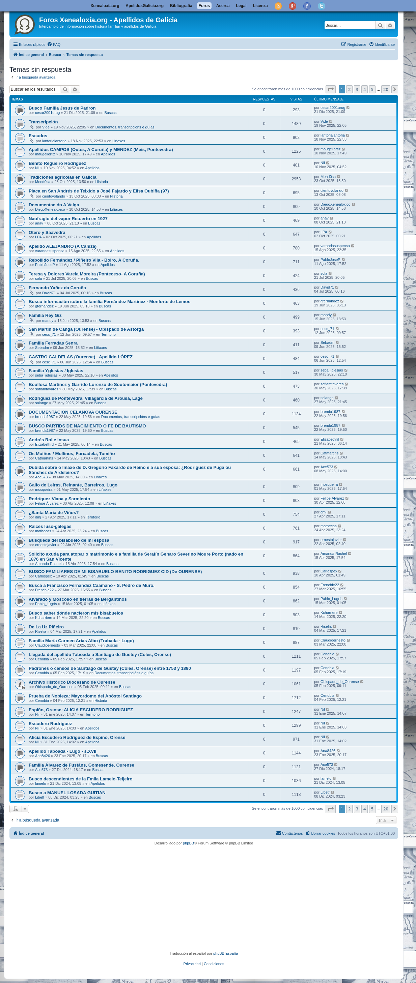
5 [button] (372, 89)
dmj (38, 517)
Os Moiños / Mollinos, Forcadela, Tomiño (72, 453)
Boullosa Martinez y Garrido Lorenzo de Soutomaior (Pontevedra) (98, 384)
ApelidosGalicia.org (145, 5)
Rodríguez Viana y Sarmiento (59, 498)
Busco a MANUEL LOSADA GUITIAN (67, 792)
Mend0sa (42, 182)
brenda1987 (45, 417)
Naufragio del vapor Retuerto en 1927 (68, 218)
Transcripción (43, 121)
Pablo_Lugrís (46, 604)
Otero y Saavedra (47, 232)
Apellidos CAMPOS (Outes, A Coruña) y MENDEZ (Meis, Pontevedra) (101, 149)
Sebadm (42, 348)
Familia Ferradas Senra (53, 343)
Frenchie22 (44, 590)
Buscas (110, 113)
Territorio (108, 334)
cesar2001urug (47, 113)
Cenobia (42, 659)
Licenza (260, 5)
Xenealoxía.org (104, 5)
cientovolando (53, 196)
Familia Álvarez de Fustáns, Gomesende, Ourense (81, 765)
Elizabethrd (44, 444)
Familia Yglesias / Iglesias (56, 370)
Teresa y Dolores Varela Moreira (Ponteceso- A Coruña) (87, 273)
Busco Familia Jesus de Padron (62, 108)
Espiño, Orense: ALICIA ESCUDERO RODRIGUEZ (81, 709)
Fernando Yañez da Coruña (57, 287)
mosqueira (43, 489)
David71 (49, 293)
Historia (101, 182)
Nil (37, 168)
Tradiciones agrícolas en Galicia (62, 177)
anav (39, 223)
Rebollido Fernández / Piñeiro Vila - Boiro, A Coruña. (84, 260)
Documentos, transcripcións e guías (125, 127)
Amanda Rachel (48, 564)
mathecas (43, 531)
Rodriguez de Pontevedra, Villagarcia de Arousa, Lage (86, 398)
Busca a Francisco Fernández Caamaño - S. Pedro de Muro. (92, 585)
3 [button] (357, 89)
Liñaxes (118, 141)
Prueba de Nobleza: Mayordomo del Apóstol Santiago (85, 695)
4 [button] (364, 89)
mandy (47, 321)
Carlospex (43, 576)
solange (41, 403)
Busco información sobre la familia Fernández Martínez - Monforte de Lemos (109, 301)
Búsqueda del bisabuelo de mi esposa (69, 540)
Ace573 (41, 477)
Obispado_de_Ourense (54, 687)
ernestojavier (45, 545)
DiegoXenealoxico (50, 209)
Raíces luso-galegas (50, 526)
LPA (38, 237)
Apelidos (108, 154)
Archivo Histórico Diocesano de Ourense (72, 682)
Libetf (39, 797)
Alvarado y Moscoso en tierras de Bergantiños (78, 599)
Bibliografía (181, 5)
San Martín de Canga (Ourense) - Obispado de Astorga (86, 329)
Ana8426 (42, 756)
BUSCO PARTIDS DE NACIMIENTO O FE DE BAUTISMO (87, 425)
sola (38, 278)
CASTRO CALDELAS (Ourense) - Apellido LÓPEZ (81, 356)
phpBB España (225, 953)
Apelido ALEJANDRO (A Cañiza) (62, 246)
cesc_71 (49, 334)
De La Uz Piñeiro (46, 626)
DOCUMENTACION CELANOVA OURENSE (73, 412)
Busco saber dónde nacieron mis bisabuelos (76, 613)
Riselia (40, 631)
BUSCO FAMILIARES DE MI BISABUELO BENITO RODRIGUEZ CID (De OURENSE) (115, 571)
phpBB (188, 843)
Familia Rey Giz (45, 315)
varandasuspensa (49, 251)
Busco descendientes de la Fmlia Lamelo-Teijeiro (81, 778)
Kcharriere (43, 618)
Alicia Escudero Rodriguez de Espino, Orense (77, 737)
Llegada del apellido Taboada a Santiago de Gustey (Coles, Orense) (100, 654)
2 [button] (349, 89)
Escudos (38, 135)
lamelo (40, 783)
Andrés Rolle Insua (49, 439)
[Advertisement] (213, 898)
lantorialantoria (54, 141)
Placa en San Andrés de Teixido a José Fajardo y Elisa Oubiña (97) (99, 190)
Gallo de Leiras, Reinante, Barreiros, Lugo (73, 484)
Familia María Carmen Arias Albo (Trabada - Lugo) (81, 640)
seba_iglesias (46, 375)
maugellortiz (45, 154)
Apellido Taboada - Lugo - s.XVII (62, 751)
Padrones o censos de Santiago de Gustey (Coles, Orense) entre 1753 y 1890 (110, 668)
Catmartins (44, 458)
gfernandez (44, 306)
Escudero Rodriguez (50, 723)
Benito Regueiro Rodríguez (57, 163)
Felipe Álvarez (47, 503)
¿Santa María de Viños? (54, 512)
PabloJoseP (45, 265)
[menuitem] (53, 44)
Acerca (223, 5)
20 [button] (385, 89)
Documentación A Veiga (54, 204)
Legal (241, 5)
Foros (204, 5)
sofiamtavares (46, 389)
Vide (46, 127)
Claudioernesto (47, 645)
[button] (331, 89)
